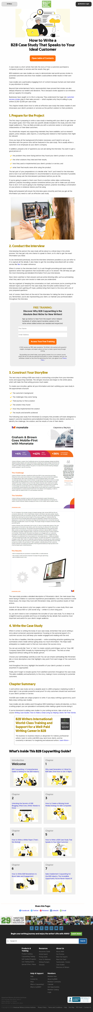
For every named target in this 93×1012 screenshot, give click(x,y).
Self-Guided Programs (29, 959)
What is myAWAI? (35, 987)
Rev (19, 264)
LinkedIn (55, 910)
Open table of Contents (43, 58)
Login (49, 992)
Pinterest (45, 910)
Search (82, 941)
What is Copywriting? (37, 984)
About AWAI (60, 952)
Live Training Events (28, 962)
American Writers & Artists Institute (24, 1007)
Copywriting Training (28, 957)
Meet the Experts (62, 957)
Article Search (43, 954)
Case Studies (60, 965)
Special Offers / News (29, 964)
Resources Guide (44, 952)
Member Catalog (53, 990)
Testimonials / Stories (63, 962)
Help (31, 976)
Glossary (42, 965)
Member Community (54, 982)
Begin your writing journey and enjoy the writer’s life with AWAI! (46, 933)
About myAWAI (52, 979)
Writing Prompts (44, 962)
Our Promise (60, 954)
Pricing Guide (43, 957)
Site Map (71, 1007)
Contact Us (34, 979)
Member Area (52, 976)
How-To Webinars (45, 959)
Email (64, 910)
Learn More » (64, 740)
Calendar (50, 984)
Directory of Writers (62, 967)
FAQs (32, 982)
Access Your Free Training (43, 341)
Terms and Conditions (55, 1007)
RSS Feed (79, 1007)
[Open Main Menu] (9, 4)
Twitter (35, 910)
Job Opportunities (53, 987)
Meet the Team (61, 959)
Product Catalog (27, 954)
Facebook (25, 910)
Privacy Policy (42, 1007)
